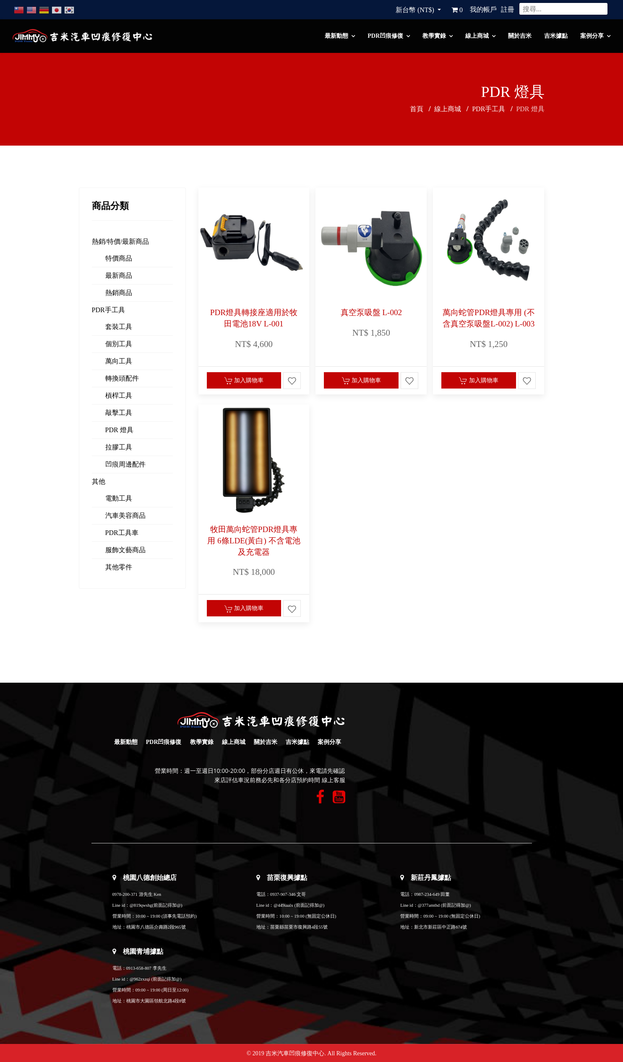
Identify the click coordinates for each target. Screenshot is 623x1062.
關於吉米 (520, 36)
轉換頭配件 (122, 378)
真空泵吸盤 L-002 (371, 312)
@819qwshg (141, 905)
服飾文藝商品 (125, 549)
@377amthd (429, 905)
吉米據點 (556, 36)
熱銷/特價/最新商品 (120, 241)
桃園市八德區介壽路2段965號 (156, 927)
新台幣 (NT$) (416, 9)
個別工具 (118, 343)
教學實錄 (434, 36)
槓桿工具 (118, 395)
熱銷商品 (118, 292)
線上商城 (477, 36)
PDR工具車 (121, 532)
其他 (98, 481)
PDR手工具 (108, 309)
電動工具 (118, 498)
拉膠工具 (118, 447)
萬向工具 (118, 361)
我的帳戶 (483, 9)
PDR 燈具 (119, 429)
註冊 (507, 9)
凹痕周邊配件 (125, 464)
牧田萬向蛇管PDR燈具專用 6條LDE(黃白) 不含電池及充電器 (253, 540)
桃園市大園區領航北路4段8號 (156, 1001)
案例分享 (592, 36)
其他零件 (118, 567)
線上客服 (333, 780)
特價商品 (118, 258)
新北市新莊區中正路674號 (440, 927)
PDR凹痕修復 (385, 36)
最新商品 (118, 275)
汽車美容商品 (125, 515)
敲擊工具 (118, 412)
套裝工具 (118, 326)
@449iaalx (284, 905)
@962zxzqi (140, 979)
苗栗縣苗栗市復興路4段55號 (299, 927)
